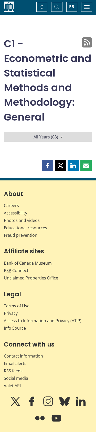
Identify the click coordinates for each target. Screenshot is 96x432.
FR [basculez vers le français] (71, 6)
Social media (16, 378)
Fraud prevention (20, 235)
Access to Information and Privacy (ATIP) (42, 320)
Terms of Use (16, 306)
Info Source (15, 328)
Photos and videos (22, 220)
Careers (11, 205)
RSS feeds (13, 371)
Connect (16, 270)
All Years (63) (48, 137)
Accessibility (15, 213)
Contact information (23, 356)
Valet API (12, 385)
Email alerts (15, 363)
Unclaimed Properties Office (31, 278)
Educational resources (25, 228)
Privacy (11, 313)
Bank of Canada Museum (28, 263)
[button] (47, 165)
